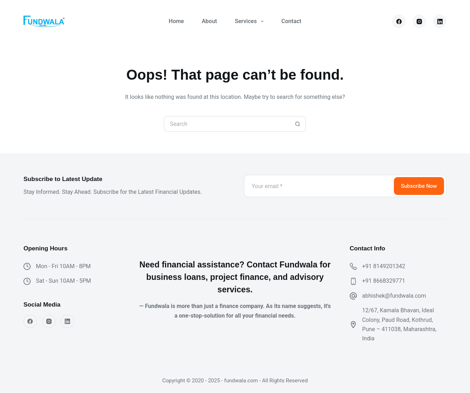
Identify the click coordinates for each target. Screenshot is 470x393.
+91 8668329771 (383, 280)
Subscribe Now (419, 186)
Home (176, 21)
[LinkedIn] (440, 21)
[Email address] (318, 186)
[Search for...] (227, 124)
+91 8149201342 (383, 266)
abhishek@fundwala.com (394, 295)
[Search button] (298, 124)
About (209, 21)
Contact (291, 21)
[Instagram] (419, 21)
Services (250, 21)
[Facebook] (399, 21)
